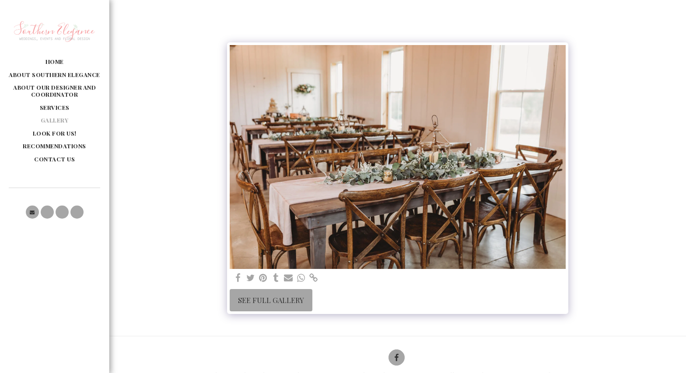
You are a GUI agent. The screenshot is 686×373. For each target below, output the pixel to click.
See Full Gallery (271, 300)
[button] (32, 212)
